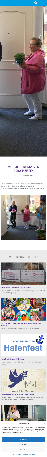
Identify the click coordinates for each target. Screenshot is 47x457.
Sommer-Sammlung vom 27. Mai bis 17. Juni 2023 (18, 395)
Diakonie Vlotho (27, 176)
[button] (44, 424)
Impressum (32, 454)
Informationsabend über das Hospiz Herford (16, 288)
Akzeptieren (23, 439)
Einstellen (23, 450)
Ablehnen (24, 445)
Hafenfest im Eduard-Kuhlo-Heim (12, 359)
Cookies (14, 454)
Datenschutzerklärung (22, 454)
